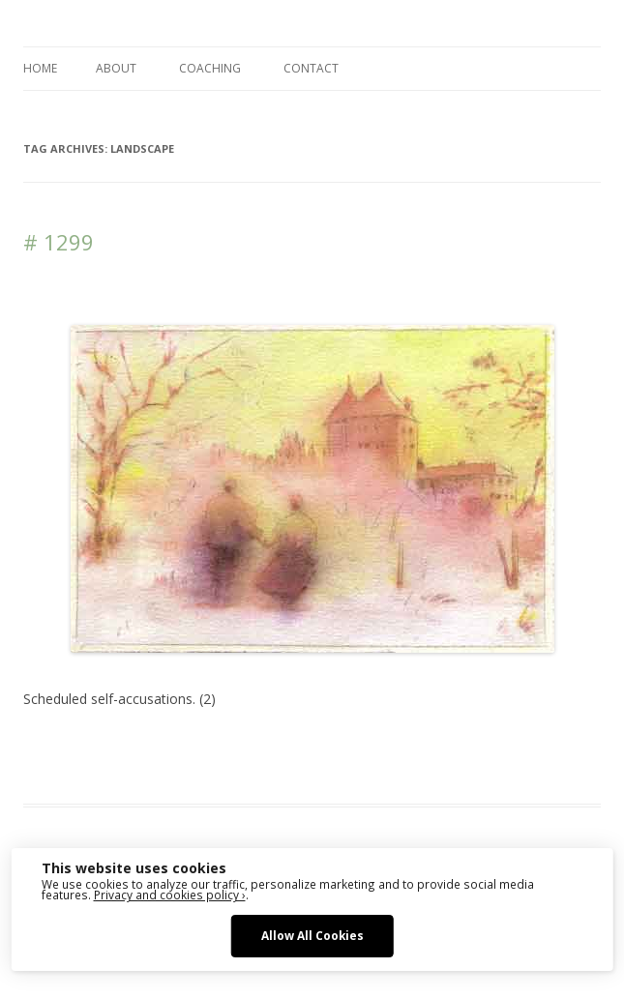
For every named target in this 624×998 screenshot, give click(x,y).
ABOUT (116, 68)
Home (40, 68)
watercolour (302, 769)
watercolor (229, 769)
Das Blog (195, 745)
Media (112, 769)
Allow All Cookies (312, 935)
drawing (393, 745)
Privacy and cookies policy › (170, 894)
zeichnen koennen (398, 769)
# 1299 (58, 241)
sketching (164, 769)
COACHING (210, 68)
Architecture (328, 745)
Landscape (55, 769)
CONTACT (311, 68)
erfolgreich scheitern (484, 745)
